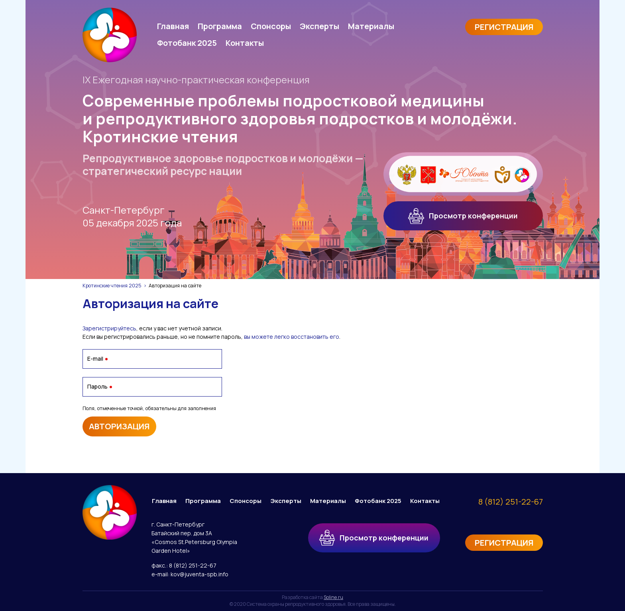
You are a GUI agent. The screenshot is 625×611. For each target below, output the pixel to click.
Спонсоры (271, 26)
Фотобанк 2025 (187, 42)
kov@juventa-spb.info (199, 574)
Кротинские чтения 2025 (112, 285)
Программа (220, 26)
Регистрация (504, 27)
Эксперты (319, 26)
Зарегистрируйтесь (109, 328)
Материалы (371, 26)
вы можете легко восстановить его (291, 336)
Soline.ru (333, 597)
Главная (173, 26)
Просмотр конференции (463, 216)
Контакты (245, 42)
